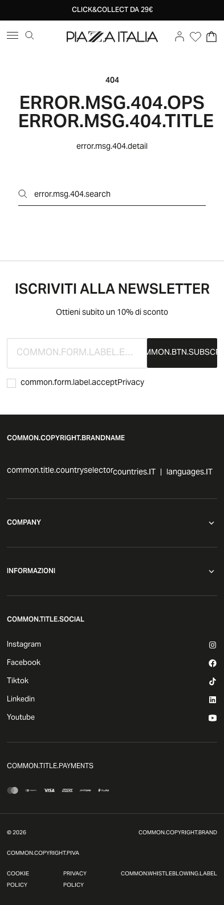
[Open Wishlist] (195, 36)
